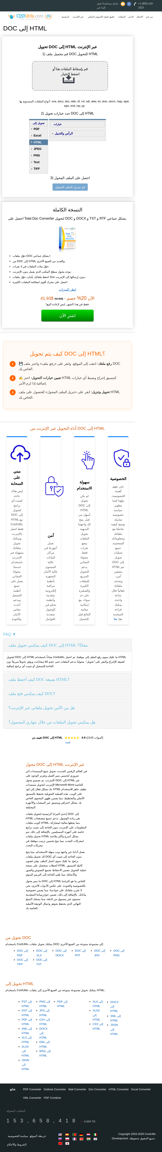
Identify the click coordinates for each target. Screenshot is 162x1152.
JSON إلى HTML (25, 1065)
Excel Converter (141, 1089)
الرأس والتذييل (64, 133)
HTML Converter (119, 1089)
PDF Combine (52, 1097)
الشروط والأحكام (17, 1144)
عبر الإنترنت (78, 17)
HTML (38, 142)
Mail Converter (77, 1089)
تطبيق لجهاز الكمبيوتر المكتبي (101, 17)
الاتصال (139, 17)
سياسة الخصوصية (18, 1136)
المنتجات (122, 17)
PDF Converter (32, 1089)
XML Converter (32, 1097)
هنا (115, 619)
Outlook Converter (55, 1089)
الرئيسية (65, 17)
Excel (37, 135)
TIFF (37, 168)
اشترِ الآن (67, 315)
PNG (37, 155)
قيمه (67, 742)
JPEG (37, 148)
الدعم (131, 17)
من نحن (149, 17)
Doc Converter (97, 1089)
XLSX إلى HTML (25, 1051)
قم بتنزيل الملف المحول (70, 187)
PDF (36, 129)
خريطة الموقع (38, 1136)
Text (36, 162)
